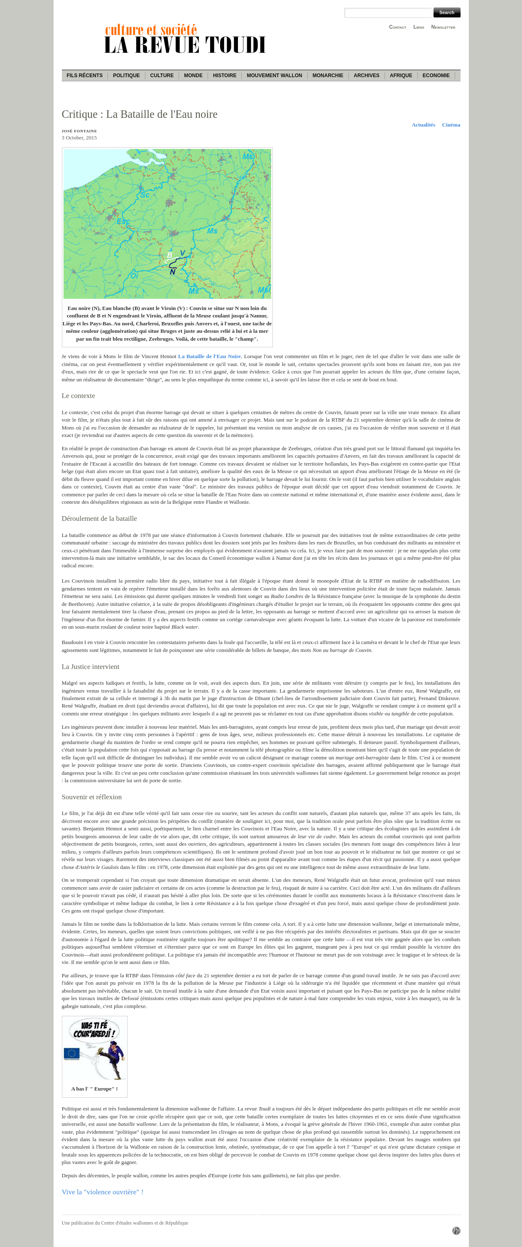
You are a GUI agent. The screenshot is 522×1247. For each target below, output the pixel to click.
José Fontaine (79, 131)
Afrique (401, 75)
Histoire (224, 75)
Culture (162, 75)
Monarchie (328, 75)
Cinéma (451, 125)
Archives (367, 75)
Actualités (423, 125)
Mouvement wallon (274, 75)
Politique (126, 75)
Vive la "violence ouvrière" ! (103, 1192)
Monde (193, 75)
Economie (436, 75)
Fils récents (85, 75)
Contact (397, 27)
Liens (418, 27)
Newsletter (443, 27)
